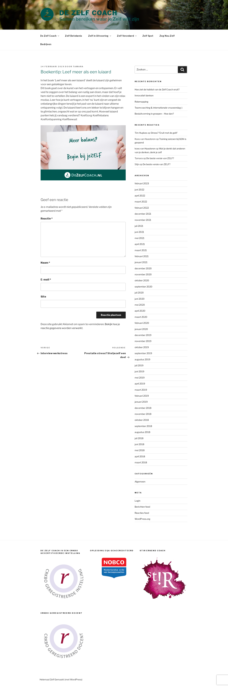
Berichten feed (142, 506)
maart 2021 (141, 250)
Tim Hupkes (141, 132)
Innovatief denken (144, 95)
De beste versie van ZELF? (160, 158)
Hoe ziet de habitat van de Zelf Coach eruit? (157, 89)
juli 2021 (139, 226)
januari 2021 (141, 262)
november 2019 (143, 341)
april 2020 (140, 310)
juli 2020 (139, 292)
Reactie (47, 218)
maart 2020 (141, 317)
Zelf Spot (147, 35)
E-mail (46, 279)
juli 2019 (139, 365)
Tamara (78, 66)
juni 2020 (140, 298)
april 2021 (140, 244)
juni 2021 (139, 232)
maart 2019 (141, 389)
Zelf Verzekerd (127, 35)
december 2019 (143, 335)
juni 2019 (139, 371)
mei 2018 (140, 450)
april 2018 (140, 456)
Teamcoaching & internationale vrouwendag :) (158, 107)
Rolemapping (141, 101)
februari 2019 (142, 395)
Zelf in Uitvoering (100, 35)
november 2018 (143, 414)
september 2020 (143, 286)
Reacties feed (142, 512)
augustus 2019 (142, 359)
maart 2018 (141, 462)
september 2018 (143, 426)
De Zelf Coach (50, 35)
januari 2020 (141, 329)
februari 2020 (142, 323)
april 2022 (140, 195)
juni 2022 (139, 189)
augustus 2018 (142, 432)
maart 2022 (141, 201)
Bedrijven (45, 44)
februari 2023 (142, 183)
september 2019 (143, 353)
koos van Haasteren (145, 148)
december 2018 (143, 408)
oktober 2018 (142, 420)
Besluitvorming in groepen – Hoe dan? (154, 113)
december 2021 (143, 213)
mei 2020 (140, 304)
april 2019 (140, 383)
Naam (45, 262)
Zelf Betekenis (73, 35)
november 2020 (143, 274)
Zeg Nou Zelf (167, 35)
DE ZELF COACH (88, 13)
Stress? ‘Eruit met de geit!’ (164, 132)
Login (137, 500)
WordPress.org (142, 518)
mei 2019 (140, 377)
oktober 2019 (142, 347)
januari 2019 (141, 401)
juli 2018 (139, 438)
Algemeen (140, 481)
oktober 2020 (142, 280)
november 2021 (143, 220)
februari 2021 (142, 256)
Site (43, 296)
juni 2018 (139, 444)
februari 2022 (142, 207)
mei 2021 (139, 238)
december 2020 (143, 268)
